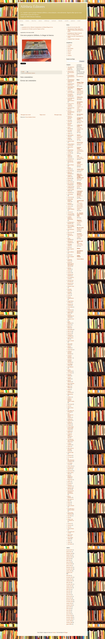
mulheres (69, 397)
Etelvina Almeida (69, 268)
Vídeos (69, 542)
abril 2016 (68, 560)
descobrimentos (28, 73)
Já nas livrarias (80, 170)
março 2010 (68, 613)
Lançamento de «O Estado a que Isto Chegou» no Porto (33, 29)
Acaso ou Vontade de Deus (70, 117)
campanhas (70, 192)
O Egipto (69, 425)
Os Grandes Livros (70, 464)
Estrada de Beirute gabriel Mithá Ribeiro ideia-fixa (71, 264)
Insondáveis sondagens (70, 335)
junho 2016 (68, 558)
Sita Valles (70, 515)
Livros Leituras (80, 259)
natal (69, 406)
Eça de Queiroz (71, 248)
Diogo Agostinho (70, 239)
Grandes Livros (71, 319)
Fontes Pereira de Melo (71, 302)
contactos (70, 55)
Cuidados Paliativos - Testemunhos (70, 218)
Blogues (69, 180)
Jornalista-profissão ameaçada (70, 361)
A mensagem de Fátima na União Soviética (71, 99)
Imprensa (69, 333)
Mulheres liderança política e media (71, 400)
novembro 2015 (69, 569)
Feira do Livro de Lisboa (71, 281)
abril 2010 (68, 612)
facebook (54, 20)
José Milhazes (70, 366)
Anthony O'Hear (69, 139)
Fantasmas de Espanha (70, 275)
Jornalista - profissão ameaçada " (70, 357)
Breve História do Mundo (71, 184)
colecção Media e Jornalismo (71, 214)
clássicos (69, 206)
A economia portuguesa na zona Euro (70, 95)
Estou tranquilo (71, 256)
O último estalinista (70, 444)
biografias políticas (70, 176)
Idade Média (70, 329)
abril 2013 (68, 575)
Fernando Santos (70, 293)
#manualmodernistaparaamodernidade (71, 81)
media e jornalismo (70, 392)
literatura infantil (69, 375)
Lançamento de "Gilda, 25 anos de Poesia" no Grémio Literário (75, 34)
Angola (69, 133)
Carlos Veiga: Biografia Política (70, 200)
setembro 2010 (69, 605)
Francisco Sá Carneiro (70, 305)
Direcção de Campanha (70, 242)
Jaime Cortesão (71, 340)
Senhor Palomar (79, 256)
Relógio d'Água (80, 82)
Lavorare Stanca (79, 148)
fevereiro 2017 (69, 549)
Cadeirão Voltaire (79, 162)
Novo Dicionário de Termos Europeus (70, 415)
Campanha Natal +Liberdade (73, 39)
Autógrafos (70, 158)
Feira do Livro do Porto (71, 284)
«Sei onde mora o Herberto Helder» (71, 68)
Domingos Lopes (70, 245)
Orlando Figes (71, 452)
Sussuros (69, 523)
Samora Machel (71, 505)
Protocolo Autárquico (70, 485)
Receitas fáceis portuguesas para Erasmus (71, 492)
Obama (69, 446)
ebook (69, 247)
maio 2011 (68, 591)
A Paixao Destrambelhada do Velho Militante (71, 112)
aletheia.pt (46, 20)
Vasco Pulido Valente (70, 538)
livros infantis (70, 48)
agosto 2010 (68, 606)
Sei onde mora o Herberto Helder (71, 509)
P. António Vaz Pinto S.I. (71, 468)
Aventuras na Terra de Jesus (70, 161)
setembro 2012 (69, 580)
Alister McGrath (69, 128)
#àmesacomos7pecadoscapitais (71, 72)
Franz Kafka (70, 307)
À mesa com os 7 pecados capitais (71, 105)
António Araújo (71, 141)
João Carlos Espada (70, 344)
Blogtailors (79, 220)
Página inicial (42, 114)
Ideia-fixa (70, 331)
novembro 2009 (69, 619)
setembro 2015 (69, 572)
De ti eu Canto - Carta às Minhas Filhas (71, 226)
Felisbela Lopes (71, 286)
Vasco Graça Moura (70, 535)
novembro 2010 (69, 601)
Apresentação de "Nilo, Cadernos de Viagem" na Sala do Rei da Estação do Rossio (75, 30)
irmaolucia (79, 233)
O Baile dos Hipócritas (70, 420)
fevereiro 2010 (69, 615)
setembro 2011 (69, 587)
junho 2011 (68, 589)
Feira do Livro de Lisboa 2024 (74, 27)
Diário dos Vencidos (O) (70, 235)
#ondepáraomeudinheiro (71, 84)
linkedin (60, 20)
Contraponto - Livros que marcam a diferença (80, 193)
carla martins (70, 194)
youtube (66, 20)
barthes (78, 216)
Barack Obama (71, 164)
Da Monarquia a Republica (71, 223)
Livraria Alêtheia (69, 378)
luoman (54, 632)
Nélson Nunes (70, 407)
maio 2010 (68, 610)
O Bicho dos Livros (79, 126)
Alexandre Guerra (70, 121)
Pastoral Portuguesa (79, 183)
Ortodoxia (70, 455)
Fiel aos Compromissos (71, 297)
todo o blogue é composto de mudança (80, 236)
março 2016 (68, 562)
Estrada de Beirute (70, 260)
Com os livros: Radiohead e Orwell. (80, 137)
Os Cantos (70, 457)
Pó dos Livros (80, 142)
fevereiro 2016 (69, 563)
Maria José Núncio (70, 387)
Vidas (69, 540)
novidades (70, 45)
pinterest (73, 20)
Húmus (78, 248)
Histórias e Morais (70, 327)
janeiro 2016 (68, 565)
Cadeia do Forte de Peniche (71, 187)
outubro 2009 (69, 620)
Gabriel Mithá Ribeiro (70, 312)
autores (40, 20)
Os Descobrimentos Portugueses (71, 460)
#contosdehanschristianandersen (71, 76)
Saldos (69, 504)
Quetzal (78, 135)
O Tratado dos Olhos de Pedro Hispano (71, 440)
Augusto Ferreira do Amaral (70, 156)
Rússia (69, 502)
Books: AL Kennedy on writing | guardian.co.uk (80, 176)
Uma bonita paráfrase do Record (79, 186)
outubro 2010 (69, 603)
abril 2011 (68, 592)
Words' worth (79, 178)
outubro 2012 (69, 579)
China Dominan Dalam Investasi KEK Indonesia (80, 92)
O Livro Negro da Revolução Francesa (71, 428)
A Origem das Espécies (80, 118)
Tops (69, 527)
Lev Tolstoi (70, 372)
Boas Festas (70, 181)
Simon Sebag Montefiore (70, 513)
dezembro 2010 (69, 599)
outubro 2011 (69, 586)
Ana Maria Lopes (70, 131)
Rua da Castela (80, 227)
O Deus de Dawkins (70, 423)
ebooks (69, 46)
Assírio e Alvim (80, 169)
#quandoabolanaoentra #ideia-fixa (71, 88)
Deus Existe (70, 232)
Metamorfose (70, 394)
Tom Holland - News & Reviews (80, 252)
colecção (69, 212)
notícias (21, 20)
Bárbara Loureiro (69, 168)
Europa (69, 270)
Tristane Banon (71, 528)
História (69, 324)
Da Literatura (80, 114)
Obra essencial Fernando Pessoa (71, 449)
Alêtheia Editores (32, 6)
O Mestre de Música (70, 431)
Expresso (33, 73)
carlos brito (70, 197)
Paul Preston (70, 470)
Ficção (69, 295)
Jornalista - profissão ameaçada (70, 352)
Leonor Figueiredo (70, 370)
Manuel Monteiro (69, 381)
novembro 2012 (69, 577)
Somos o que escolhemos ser (71, 520)
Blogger (66, 632)
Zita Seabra (70, 544)
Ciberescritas (80, 97)
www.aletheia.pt (80, 76)
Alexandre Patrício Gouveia (70, 124)
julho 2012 (68, 582)
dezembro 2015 (69, 567)
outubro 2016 (69, 555)
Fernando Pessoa (70, 290)
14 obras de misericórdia (70, 91)
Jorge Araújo (70, 349)
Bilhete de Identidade (70, 173)
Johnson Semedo (69, 347)
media (69, 389)
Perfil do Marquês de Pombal (70, 476)
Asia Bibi (70, 153)
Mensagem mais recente (26, 114)
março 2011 (68, 594)
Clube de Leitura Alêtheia (71, 208)
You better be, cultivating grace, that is (80, 151)
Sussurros (70, 525)
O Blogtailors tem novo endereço (79, 223)
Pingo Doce (70, 479)
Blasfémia (70, 178)
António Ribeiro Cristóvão (71, 145)
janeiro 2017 (68, 551)
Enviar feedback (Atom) (30, 117)
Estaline (69, 254)
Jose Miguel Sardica (70, 364)
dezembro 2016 (69, 553)
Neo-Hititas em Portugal (71, 411)
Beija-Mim (70, 170)
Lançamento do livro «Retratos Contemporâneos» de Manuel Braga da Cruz (37, 27)
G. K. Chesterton (70, 309)
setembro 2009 (69, 622)
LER (78, 155)
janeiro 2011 (68, 598)
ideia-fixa (34, 20)
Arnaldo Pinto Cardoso (70, 150)
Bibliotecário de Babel (80, 89)
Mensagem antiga (58, 114)
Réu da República (70, 497)
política (69, 481)
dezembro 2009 (69, 617)
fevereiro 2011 (69, 596)
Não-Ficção (70, 404)
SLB (69, 517)
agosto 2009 (68, 624)
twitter (78, 20)
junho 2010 (68, 608)
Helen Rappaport (70, 322)
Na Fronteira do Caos (80, 102)
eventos (27, 20)
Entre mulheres (71, 251)
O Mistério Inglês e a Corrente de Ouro (70, 435)
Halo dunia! (79, 98)
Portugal (69, 483)
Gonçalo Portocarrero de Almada (71, 316)
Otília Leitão (70, 466)
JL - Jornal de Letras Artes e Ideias (80, 214)
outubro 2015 (69, 570)
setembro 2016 (69, 556)
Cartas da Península (70, 204)
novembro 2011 (69, 584)
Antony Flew (70, 147)
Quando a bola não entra (71, 488)
